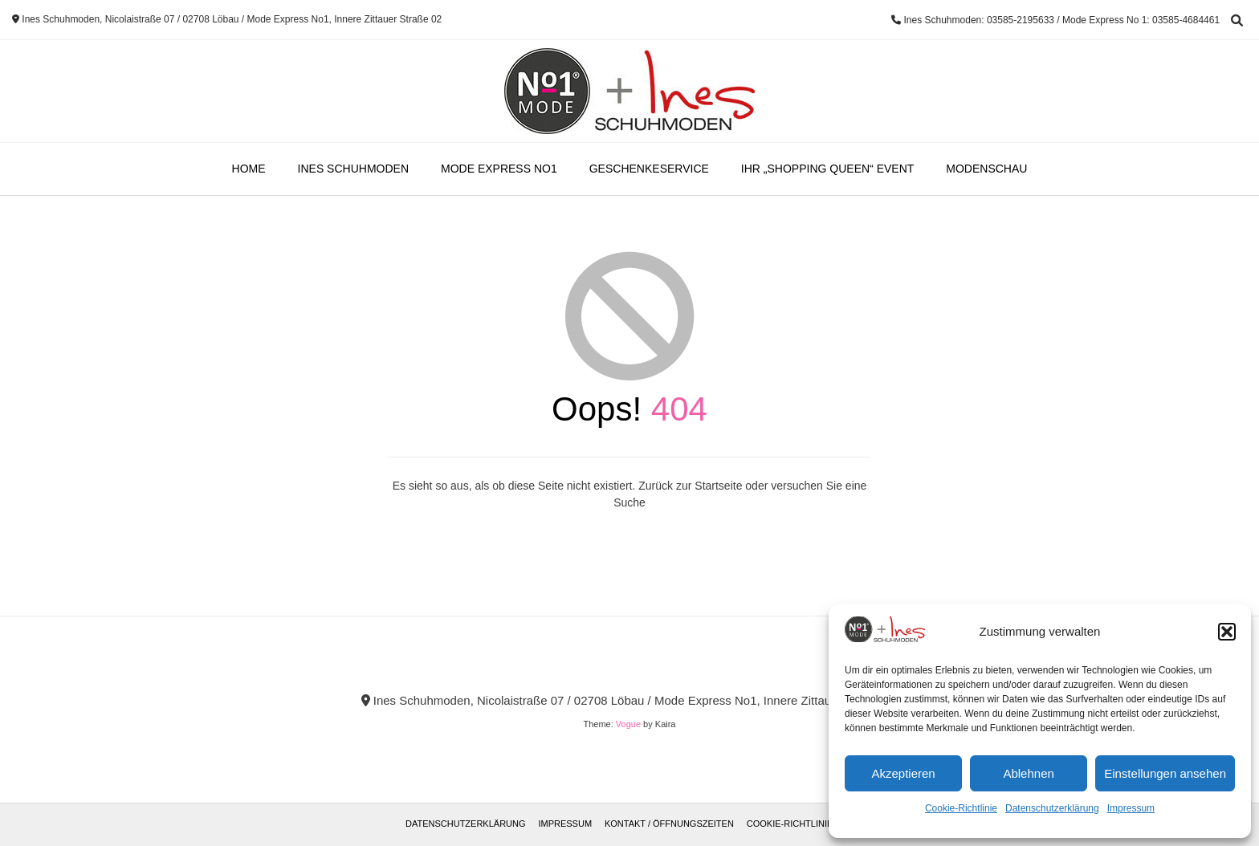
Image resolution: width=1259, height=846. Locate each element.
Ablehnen (1028, 773)
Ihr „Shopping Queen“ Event (827, 168)
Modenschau (986, 168)
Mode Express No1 (499, 168)
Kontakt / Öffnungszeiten (669, 823)
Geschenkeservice (649, 168)
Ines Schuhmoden (353, 168)
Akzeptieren (903, 773)
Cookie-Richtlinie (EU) (800, 823)
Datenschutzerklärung (1052, 808)
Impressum (1131, 808)
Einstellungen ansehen (1165, 773)
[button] (1227, 632)
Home (249, 168)
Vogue (628, 724)
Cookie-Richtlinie (961, 808)
